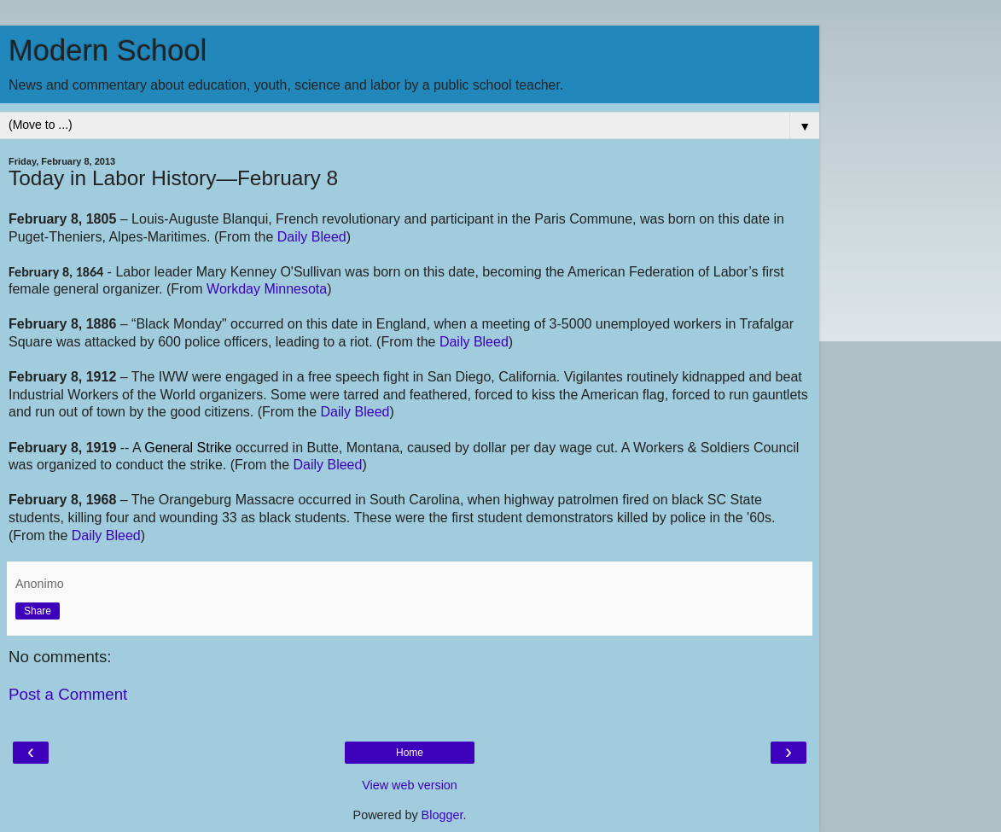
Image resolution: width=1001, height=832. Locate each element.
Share (37, 611)
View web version (409, 785)
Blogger (442, 815)
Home (409, 753)
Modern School (108, 50)
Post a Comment (68, 694)
